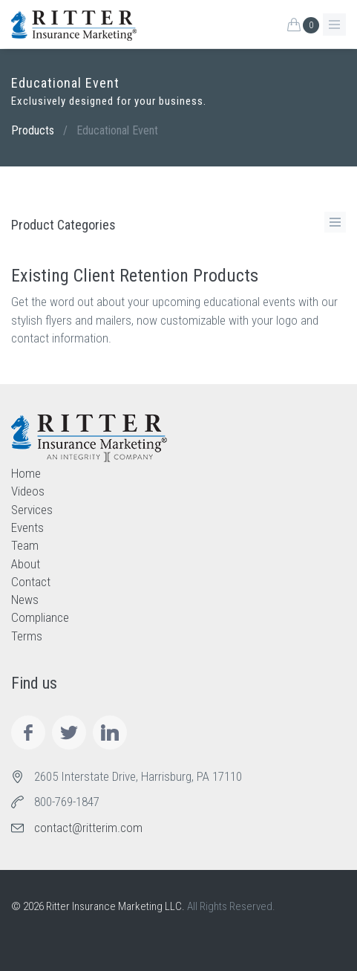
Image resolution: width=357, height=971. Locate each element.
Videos (28, 491)
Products (32, 130)
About (25, 563)
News (25, 599)
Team (25, 545)
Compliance (40, 617)
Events (27, 527)
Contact (30, 581)
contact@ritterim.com (88, 827)
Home (26, 473)
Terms (26, 636)
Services (32, 509)
